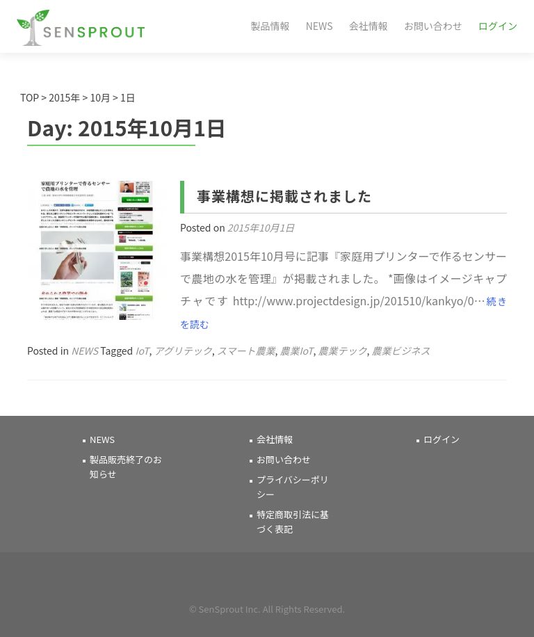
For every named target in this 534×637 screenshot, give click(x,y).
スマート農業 (246, 350)
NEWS (319, 26)
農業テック (342, 350)
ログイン (497, 26)
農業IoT (296, 350)
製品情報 (270, 26)
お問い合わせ (433, 26)
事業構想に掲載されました (284, 196)
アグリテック (182, 350)
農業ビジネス (401, 350)
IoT (142, 350)
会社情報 (368, 26)
